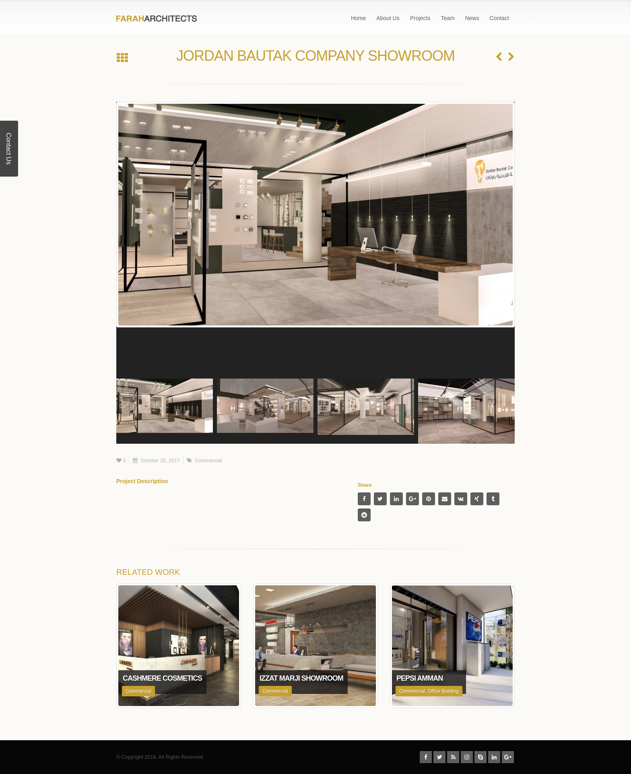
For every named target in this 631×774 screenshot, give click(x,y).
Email (444, 498)
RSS (453, 757)
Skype (480, 757)
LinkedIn (396, 498)
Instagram (467, 757)
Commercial (208, 460)
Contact (499, 18)
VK (460, 498)
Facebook (364, 498)
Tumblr (493, 498)
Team (447, 18)
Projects (420, 18)
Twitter (380, 498)
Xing (476, 498)
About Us (388, 18)
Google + (412, 498)
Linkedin (494, 757)
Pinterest (428, 498)
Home (358, 18)
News (472, 18)
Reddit (364, 514)
